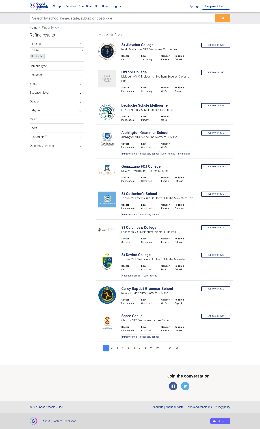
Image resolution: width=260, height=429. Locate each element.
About (46, 421)
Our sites (218, 421)
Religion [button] (55, 110)
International (184, 153)
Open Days (85, 6)
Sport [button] (55, 128)
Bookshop (70, 421)
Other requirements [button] (55, 145)
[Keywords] (123, 18)
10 (157, 347)
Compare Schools (64, 6)
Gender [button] (55, 101)
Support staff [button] (55, 137)
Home (33, 27)
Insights (116, 6)
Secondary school (149, 153)
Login (195, 6)
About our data (175, 407)
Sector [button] (55, 83)
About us (157, 407)
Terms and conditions (199, 407)
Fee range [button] (55, 75)
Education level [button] (55, 92)
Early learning (168, 153)
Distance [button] (55, 44)
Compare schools (215, 6)
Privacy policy (222, 407)
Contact (57, 421)
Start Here (101, 6)
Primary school (130, 153)
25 (177, 347)
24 (170, 347)
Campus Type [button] (55, 66)
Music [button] (55, 119)
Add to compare (216, 45)
